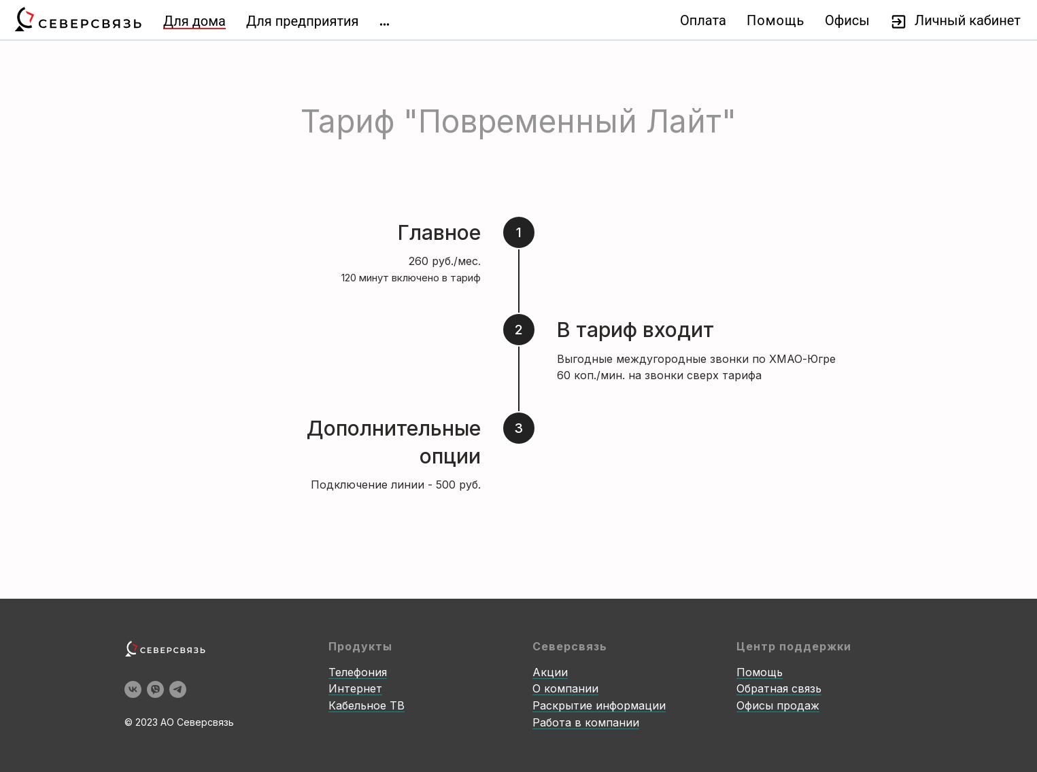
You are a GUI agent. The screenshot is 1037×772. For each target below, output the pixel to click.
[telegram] (177, 689)
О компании (565, 688)
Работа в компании (585, 722)
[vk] (132, 689)
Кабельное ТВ (366, 705)
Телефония (357, 672)
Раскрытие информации (599, 705)
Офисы (847, 20)
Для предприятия (302, 21)
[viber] (155, 689)
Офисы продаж (777, 705)
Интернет (355, 688)
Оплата (703, 20)
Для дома (194, 21)
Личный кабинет (968, 20)
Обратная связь (778, 688)
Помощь (775, 20)
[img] (384, 24)
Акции (550, 672)
